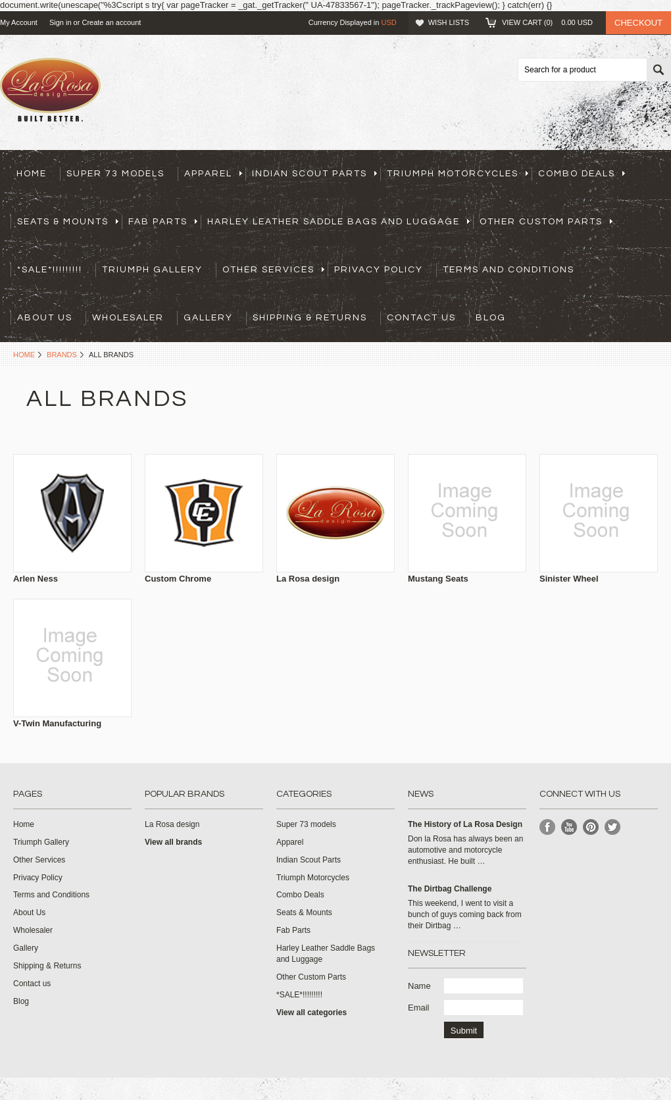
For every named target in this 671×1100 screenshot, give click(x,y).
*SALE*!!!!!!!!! (49, 269)
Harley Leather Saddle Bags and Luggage (338, 221)
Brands (62, 355)
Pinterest (591, 827)
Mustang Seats (438, 579)
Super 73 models (115, 173)
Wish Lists (448, 22)
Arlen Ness (35, 579)
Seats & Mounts (67, 221)
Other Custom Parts (546, 221)
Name (419, 986)
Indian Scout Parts (314, 173)
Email (419, 1008)
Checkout (638, 23)
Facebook (547, 827)
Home (24, 355)
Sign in (60, 22)
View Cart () (547, 22)
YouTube (569, 827)
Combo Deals (581, 173)
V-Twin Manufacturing (57, 723)
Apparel (213, 173)
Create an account (111, 22)
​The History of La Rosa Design (465, 824)
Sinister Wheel (569, 579)
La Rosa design (307, 579)
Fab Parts (162, 221)
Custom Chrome (178, 579)
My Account (18, 22)
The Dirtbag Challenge (449, 888)
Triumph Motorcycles (457, 173)
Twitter (613, 827)
